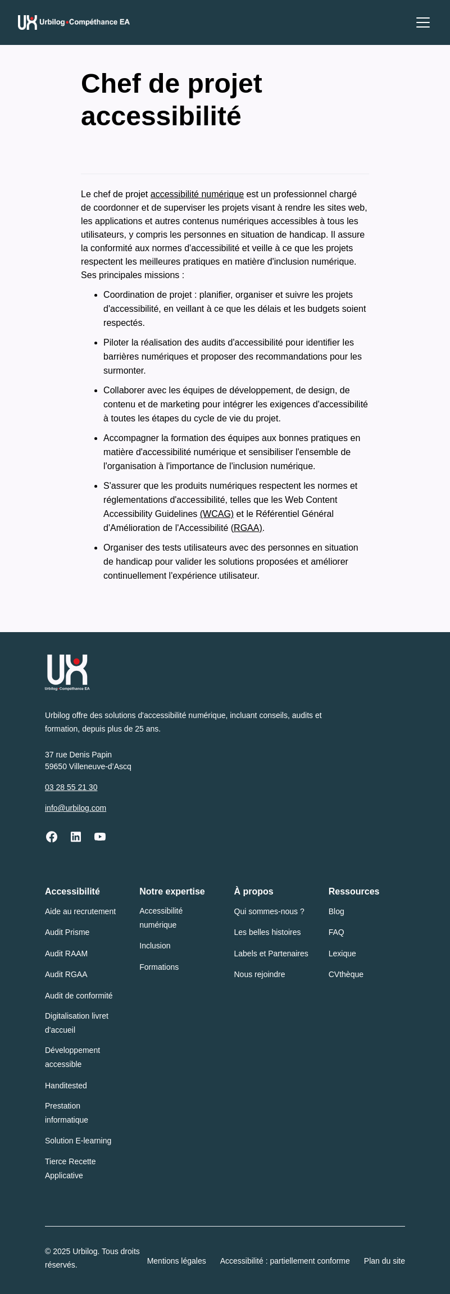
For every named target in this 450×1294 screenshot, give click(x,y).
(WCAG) (217, 514)
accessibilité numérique (197, 194)
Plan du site (384, 1260)
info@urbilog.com (75, 807)
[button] (421, 22)
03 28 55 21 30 (71, 787)
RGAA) (248, 528)
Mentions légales (176, 1260)
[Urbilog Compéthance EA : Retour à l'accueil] (74, 22)
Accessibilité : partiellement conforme (285, 1260)
